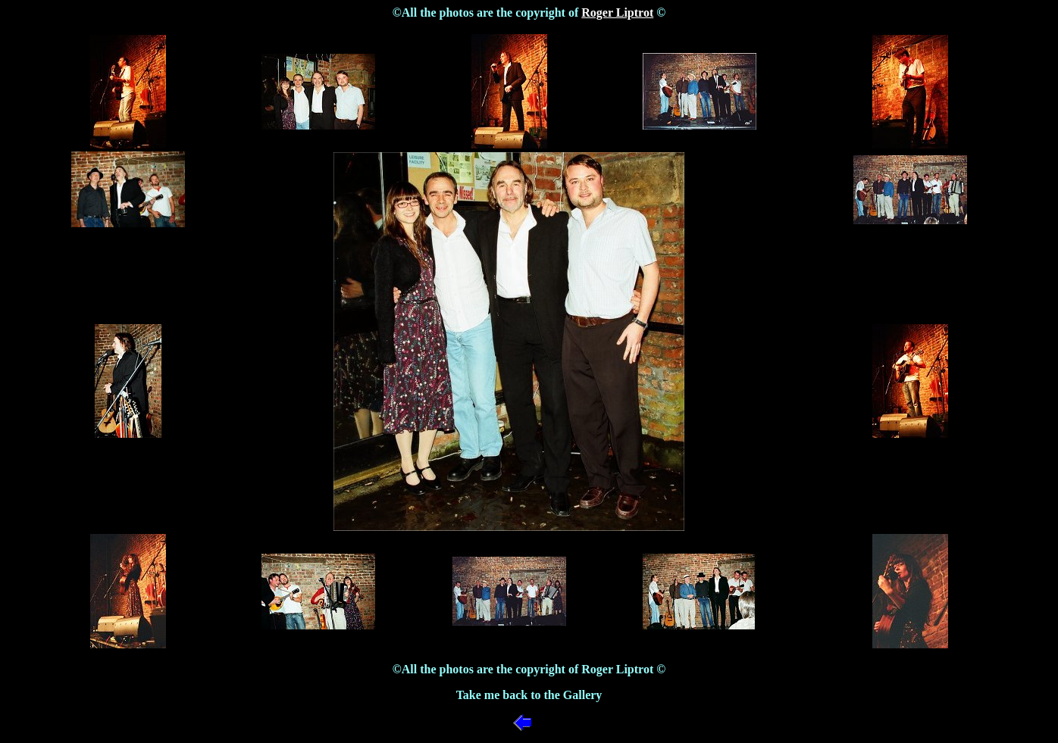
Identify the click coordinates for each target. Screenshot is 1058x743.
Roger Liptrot (617, 12)
